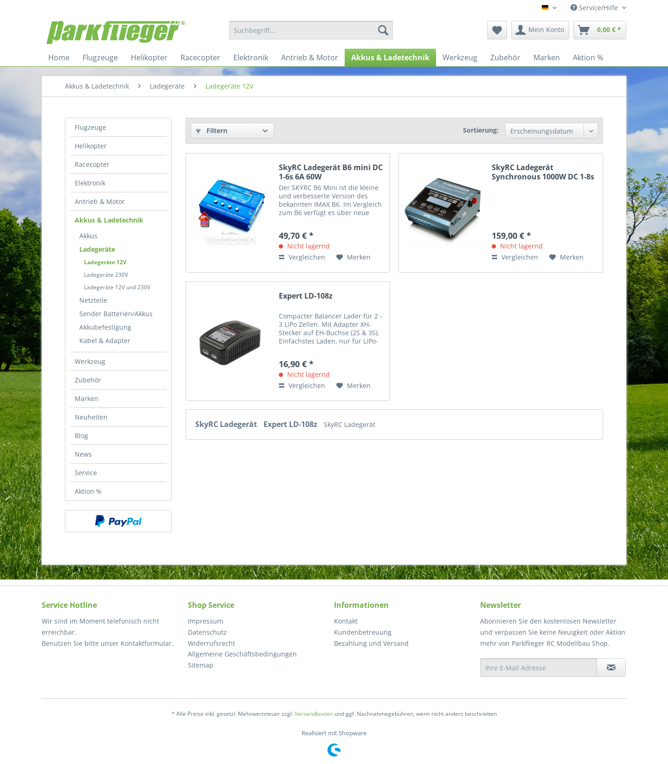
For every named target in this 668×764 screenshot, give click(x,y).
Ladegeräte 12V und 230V (117, 287)
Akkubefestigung (105, 327)
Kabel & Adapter (104, 340)
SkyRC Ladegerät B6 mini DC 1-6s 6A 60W (331, 172)
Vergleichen (302, 257)
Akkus (88, 235)
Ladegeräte (97, 249)
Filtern (211, 130)
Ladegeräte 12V (105, 262)
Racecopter (92, 164)
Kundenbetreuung (363, 632)
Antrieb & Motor (100, 201)
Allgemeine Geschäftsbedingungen (242, 653)
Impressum (205, 621)
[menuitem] (311, 30)
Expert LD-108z (306, 296)
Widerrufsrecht (211, 643)
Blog (81, 435)
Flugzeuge (90, 127)
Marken (86, 398)
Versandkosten (314, 714)
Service (86, 472)
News (83, 454)
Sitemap (200, 665)
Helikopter (91, 145)
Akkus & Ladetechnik (109, 220)
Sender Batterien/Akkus (116, 313)
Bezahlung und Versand (371, 643)
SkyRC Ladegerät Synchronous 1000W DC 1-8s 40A (543, 172)
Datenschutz (207, 632)
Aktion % (88, 491)
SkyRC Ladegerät (227, 424)
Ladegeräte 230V (106, 275)
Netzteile (93, 300)
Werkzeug (90, 361)
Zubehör (88, 380)
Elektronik (90, 182)
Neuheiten (91, 417)
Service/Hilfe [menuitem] (595, 7)
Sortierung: (481, 130)
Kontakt (346, 621)
